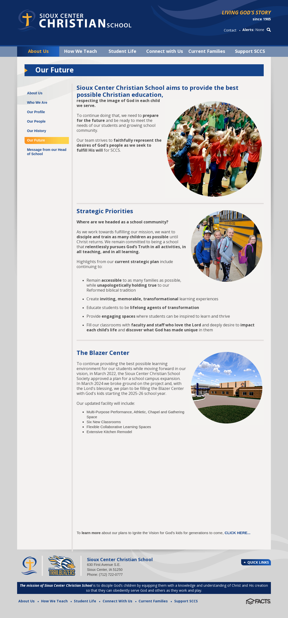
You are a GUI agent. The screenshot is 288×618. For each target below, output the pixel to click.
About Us (38, 51)
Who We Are (37, 102)
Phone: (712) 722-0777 (105, 575)
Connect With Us (117, 601)
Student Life (122, 51)
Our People (36, 121)
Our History (36, 131)
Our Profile (36, 112)
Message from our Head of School (46, 152)
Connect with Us (164, 51)
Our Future (36, 140)
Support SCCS (250, 51)
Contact (230, 30)
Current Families (206, 51)
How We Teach (80, 51)
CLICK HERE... (237, 533)
